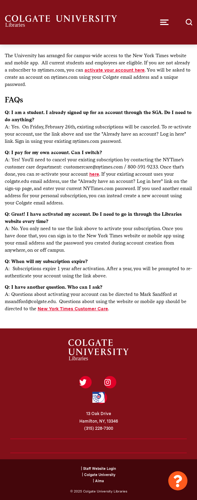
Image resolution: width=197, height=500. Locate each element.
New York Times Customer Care (73, 308)
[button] (164, 22)
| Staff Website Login (98, 468)
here (94, 174)
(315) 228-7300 (98, 428)
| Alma (98, 481)
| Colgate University (98, 475)
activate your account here (114, 70)
